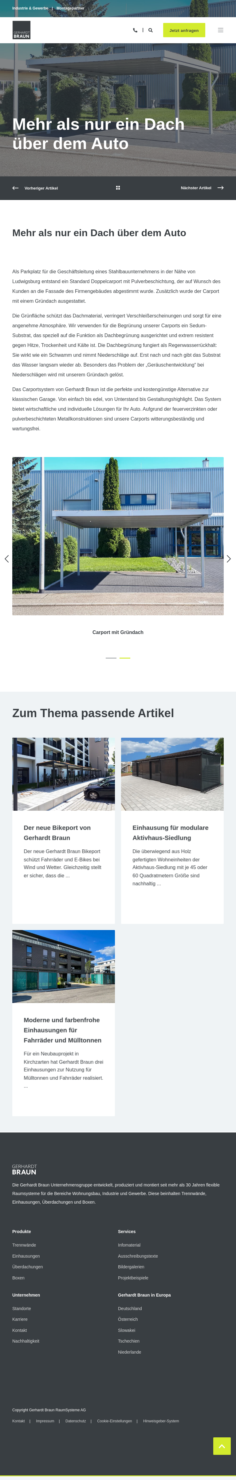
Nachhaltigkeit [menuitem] (25, 1344)
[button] (111, 658)
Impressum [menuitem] (45, 1424)
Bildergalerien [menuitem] (131, 1269)
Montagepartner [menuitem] (71, 8)
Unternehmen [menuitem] (26, 1298)
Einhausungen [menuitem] (26, 1258)
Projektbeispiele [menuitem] (133, 1280)
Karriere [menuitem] (20, 1322)
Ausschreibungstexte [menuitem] (138, 1258)
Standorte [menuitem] (21, 1311)
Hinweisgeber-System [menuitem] (161, 1424)
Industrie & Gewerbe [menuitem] (30, 8)
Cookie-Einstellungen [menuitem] (114, 1424)
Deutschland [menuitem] (130, 1311)
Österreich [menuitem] (128, 1322)
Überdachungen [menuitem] (27, 1269)
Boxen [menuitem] (18, 1280)
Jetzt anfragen (184, 31)
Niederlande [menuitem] (129, 1354)
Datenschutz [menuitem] (75, 1424)
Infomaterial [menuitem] (129, 1248)
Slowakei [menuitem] (126, 1333)
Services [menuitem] (127, 1234)
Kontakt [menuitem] (19, 1333)
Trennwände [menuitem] (24, 1248)
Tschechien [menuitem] (129, 1344)
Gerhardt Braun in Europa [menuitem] (144, 1298)
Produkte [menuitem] (21, 1234)
